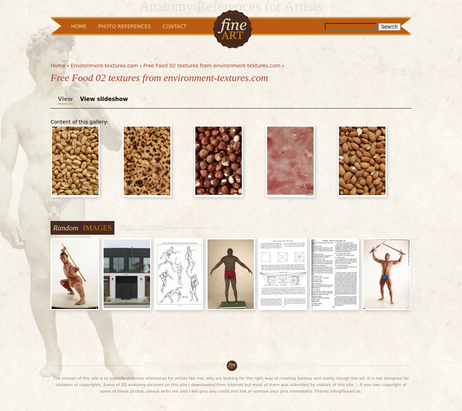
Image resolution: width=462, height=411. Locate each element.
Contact (174, 26)
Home (58, 65)
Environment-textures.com (104, 65)
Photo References (124, 26)
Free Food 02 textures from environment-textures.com (211, 65)
